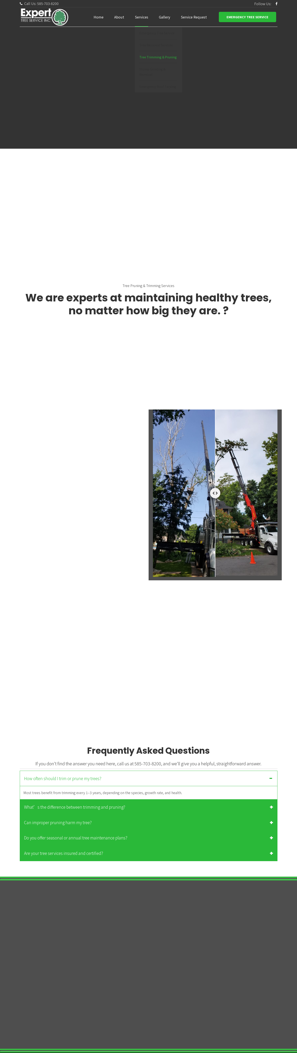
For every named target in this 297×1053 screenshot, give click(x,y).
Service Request (194, 17)
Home (99, 17)
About (119, 17)
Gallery (164, 17)
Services (141, 17)
